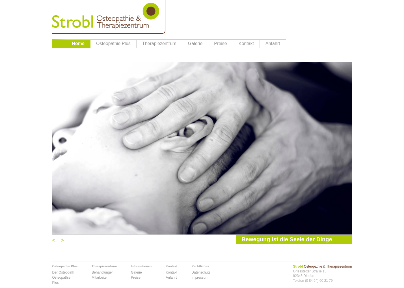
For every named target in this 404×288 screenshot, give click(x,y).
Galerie (195, 43)
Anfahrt (272, 43)
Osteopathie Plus (113, 43)
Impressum (199, 278)
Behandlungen (102, 272)
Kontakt (246, 43)
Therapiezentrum (159, 43)
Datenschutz (200, 272)
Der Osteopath (63, 272)
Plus (55, 283)
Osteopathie (61, 278)
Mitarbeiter (100, 278)
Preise (220, 43)
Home (78, 43)
